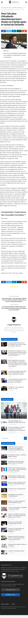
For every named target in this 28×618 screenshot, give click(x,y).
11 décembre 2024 (12, 435)
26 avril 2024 (11, 544)
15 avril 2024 (11, 555)
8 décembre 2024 (12, 454)
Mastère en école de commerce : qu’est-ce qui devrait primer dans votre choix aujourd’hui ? (16, 541)
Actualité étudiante (17, 7)
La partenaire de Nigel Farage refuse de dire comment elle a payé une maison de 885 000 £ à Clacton (17, 375)
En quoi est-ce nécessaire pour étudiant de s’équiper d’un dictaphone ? (16, 533)
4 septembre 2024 (12, 482)
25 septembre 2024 (12, 475)
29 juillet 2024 (12, 493)
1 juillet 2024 (11, 507)
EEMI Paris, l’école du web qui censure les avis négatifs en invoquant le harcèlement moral (16, 451)
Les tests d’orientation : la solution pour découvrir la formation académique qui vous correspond (16, 432)
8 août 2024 (11, 488)
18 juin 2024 (11, 521)
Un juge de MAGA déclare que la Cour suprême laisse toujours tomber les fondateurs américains (17, 347)
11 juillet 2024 (11, 500)
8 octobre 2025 (12, 427)
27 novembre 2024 (12, 467)
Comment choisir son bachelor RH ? (17, 491)
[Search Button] (25, 441)
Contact (13, 607)
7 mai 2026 (10, 350)
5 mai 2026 (10, 386)
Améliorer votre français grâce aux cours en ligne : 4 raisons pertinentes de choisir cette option (17, 472)
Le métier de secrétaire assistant (16, 553)
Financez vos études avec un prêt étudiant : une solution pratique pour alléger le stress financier (17, 518)
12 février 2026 (5, 419)
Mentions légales (5, 607)
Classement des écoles (6, 7)
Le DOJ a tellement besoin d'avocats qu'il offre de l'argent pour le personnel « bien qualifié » (17, 383)
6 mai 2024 (10, 528)
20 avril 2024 (11, 550)
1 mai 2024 (10, 536)
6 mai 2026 (10, 360)
